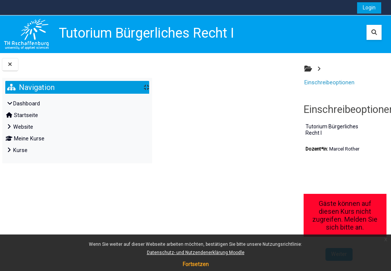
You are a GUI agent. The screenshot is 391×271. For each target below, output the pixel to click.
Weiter (269, 219)
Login (369, 8)
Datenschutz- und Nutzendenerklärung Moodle (195, 252)
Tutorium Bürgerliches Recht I (202, 113)
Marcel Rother (206, 129)
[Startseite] (26, 34)
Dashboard (26, 103)
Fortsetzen (196, 264)
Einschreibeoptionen (211, 69)
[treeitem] (77, 127)
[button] (374, 32)
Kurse (20, 150)
